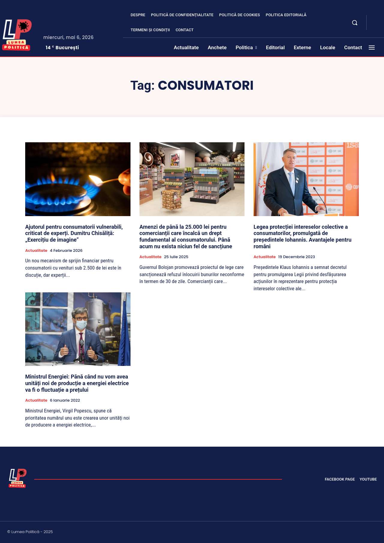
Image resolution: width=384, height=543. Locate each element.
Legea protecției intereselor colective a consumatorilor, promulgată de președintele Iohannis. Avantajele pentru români (302, 236)
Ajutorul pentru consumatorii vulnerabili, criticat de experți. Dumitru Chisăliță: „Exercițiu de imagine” (74, 233)
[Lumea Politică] (17, 477)
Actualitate (36, 250)
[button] (354, 22)
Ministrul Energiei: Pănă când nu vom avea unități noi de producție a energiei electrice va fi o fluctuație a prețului (77, 383)
